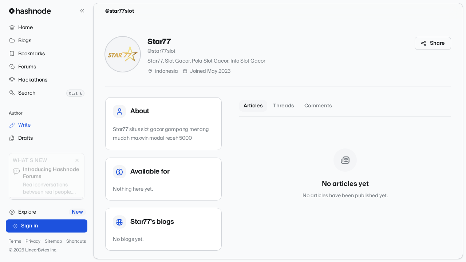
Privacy (32, 242)
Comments (318, 106)
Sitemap (53, 242)
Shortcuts (76, 242)
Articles (253, 106)
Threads (283, 106)
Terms (15, 242)
